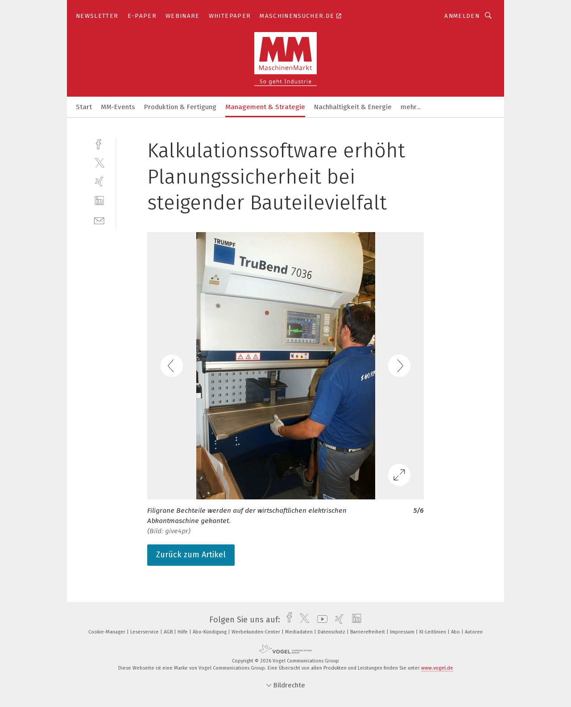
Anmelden (462, 16)
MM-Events (118, 107)
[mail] (99, 219)
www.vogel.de (437, 668)
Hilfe (183, 632)
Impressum (403, 632)
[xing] (99, 181)
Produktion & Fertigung (180, 107)
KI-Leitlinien (433, 632)
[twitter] (99, 162)
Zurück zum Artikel (191, 555)
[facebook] (99, 143)
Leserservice (145, 632)
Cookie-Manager (107, 632)
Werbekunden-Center (256, 632)
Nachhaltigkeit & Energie (353, 107)
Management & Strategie (265, 107)
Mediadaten (299, 632)
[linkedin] (99, 200)
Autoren (474, 632)
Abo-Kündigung (210, 632)
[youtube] (320, 620)
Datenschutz (332, 632)
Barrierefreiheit (368, 632)
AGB (169, 632)
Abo (456, 632)
